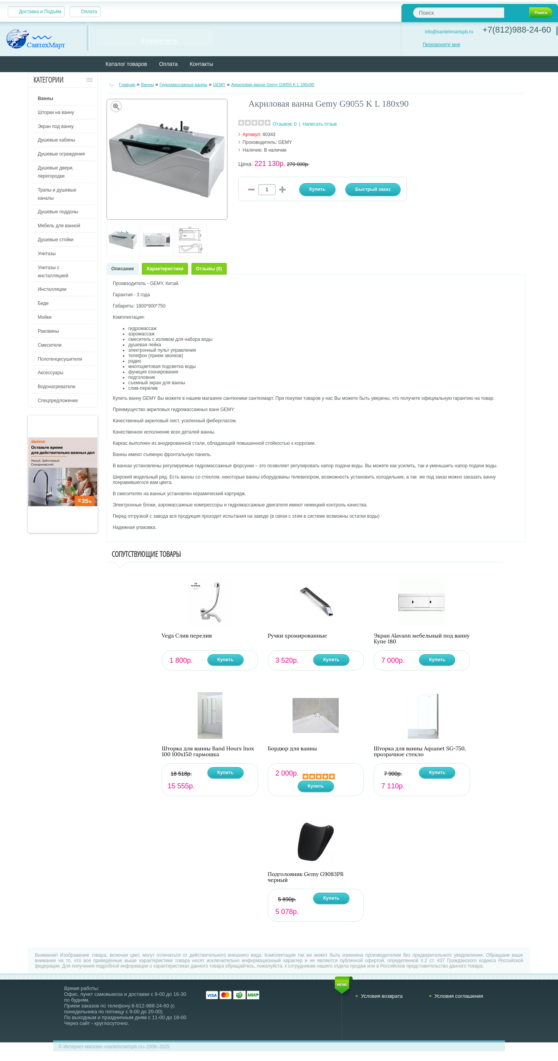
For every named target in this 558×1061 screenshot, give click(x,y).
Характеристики (164, 268)
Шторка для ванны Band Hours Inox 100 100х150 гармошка (208, 751)
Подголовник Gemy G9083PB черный (306, 877)
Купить (225, 659)
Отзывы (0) (209, 268)
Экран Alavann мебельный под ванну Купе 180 (422, 639)
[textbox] (458, 12)
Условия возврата (382, 996)
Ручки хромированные (297, 636)
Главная (127, 84)
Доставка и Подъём (40, 11)
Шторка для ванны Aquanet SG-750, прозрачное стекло (420, 751)
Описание (122, 268)
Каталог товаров (126, 64)
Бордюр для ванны (292, 749)
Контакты (201, 64)
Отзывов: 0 (285, 124)
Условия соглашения (458, 996)
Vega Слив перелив (187, 636)
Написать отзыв (320, 124)
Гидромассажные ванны (183, 84)
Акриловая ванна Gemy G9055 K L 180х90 (272, 84)
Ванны (147, 84)
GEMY (219, 84)
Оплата (89, 11)
